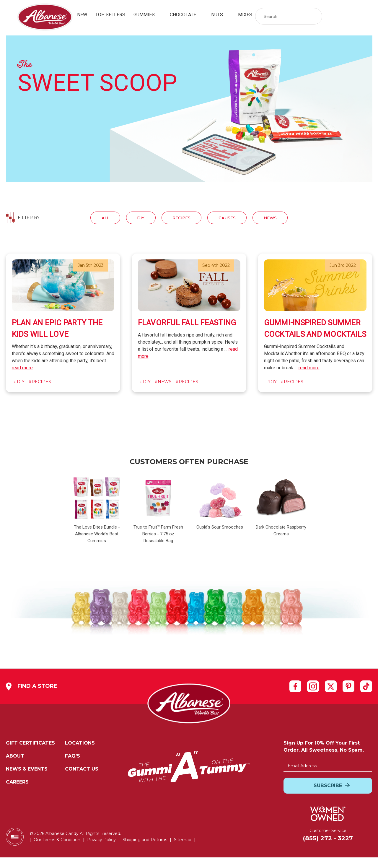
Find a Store (31, 687)
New (82, 14)
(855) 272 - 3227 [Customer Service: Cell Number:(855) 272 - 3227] (328, 838)
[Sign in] (333, 16)
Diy (137, 217)
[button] (314, 16)
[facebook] (295, 686)
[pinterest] (348, 686)
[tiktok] (366, 687)
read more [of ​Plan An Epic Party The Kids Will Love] (22, 368)
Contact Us (81, 769)
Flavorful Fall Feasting (187, 323)
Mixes (248, 14)
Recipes (181, 217)
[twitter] (331, 686)
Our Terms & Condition (57, 840)
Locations (80, 743)
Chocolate (186, 14)
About (15, 756)
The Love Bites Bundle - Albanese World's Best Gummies (97, 534)
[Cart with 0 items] (365, 16)
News (276, 217)
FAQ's (72, 756)
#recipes (40, 382)
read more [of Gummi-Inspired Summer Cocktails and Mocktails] (309, 368)
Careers (17, 782)
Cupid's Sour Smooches (219, 527)
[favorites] (349, 16)
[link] (349, 16)
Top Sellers (110, 14)
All (99, 217)
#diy (19, 382)
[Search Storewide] (288, 16)
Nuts (220, 14)
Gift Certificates (30, 743)
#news (163, 382)
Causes (230, 217)
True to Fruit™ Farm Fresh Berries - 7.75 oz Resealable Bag (158, 534)
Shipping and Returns (145, 840)
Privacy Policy (101, 840)
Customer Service (327, 831)
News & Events (27, 769)
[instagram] (313, 686)
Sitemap (182, 840)
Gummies (147, 14)
